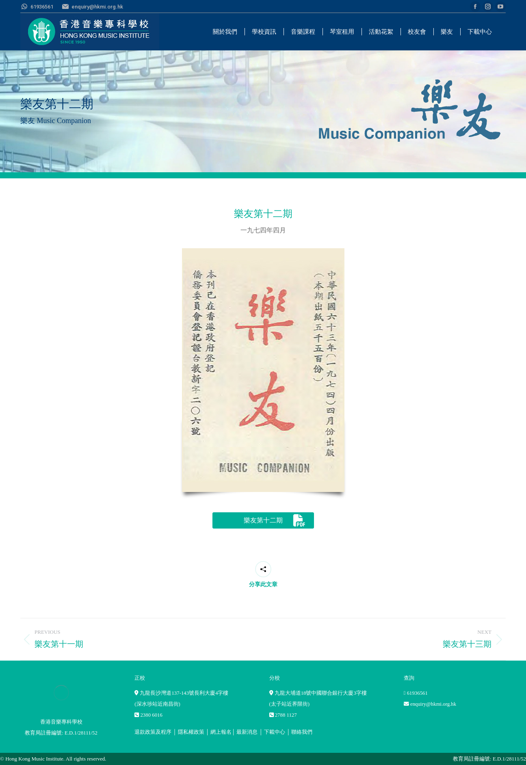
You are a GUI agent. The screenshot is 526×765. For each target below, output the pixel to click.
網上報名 (221, 732)
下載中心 (274, 732)
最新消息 (247, 732)
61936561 (417, 693)
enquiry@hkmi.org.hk (433, 704)
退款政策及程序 (152, 732)
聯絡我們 (301, 732)
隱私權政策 (191, 732)
